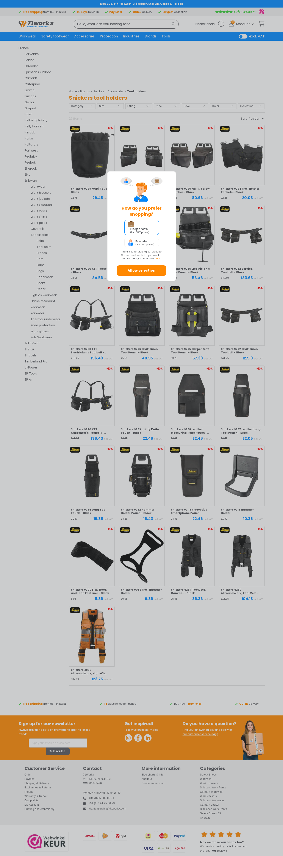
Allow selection (141, 270)
